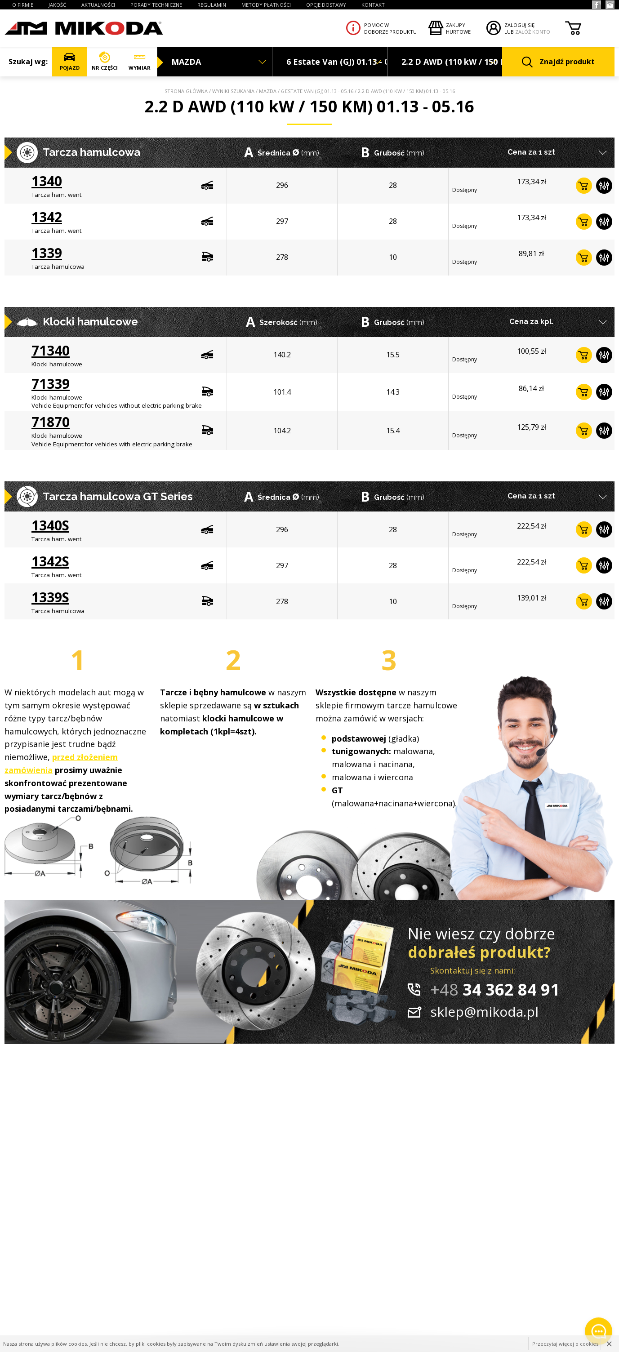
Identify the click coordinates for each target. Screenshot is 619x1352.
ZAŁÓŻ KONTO (532, 31)
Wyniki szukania (233, 91)
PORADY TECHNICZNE (156, 4)
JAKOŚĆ (57, 4)
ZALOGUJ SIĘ (519, 25)
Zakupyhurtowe (458, 28)
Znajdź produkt (558, 62)
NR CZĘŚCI (104, 61)
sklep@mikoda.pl (484, 1011)
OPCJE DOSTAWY (326, 4)
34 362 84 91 (495, 989)
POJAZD (69, 61)
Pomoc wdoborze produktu (390, 28)
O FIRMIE (22, 4)
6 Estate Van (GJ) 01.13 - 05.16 (317, 91)
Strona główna (186, 91)
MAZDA (267, 91)
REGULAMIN (211, 4)
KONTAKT (373, 4)
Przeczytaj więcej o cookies (565, 1343)
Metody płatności (266, 4)
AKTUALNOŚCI (98, 4)
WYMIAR (139, 61)
